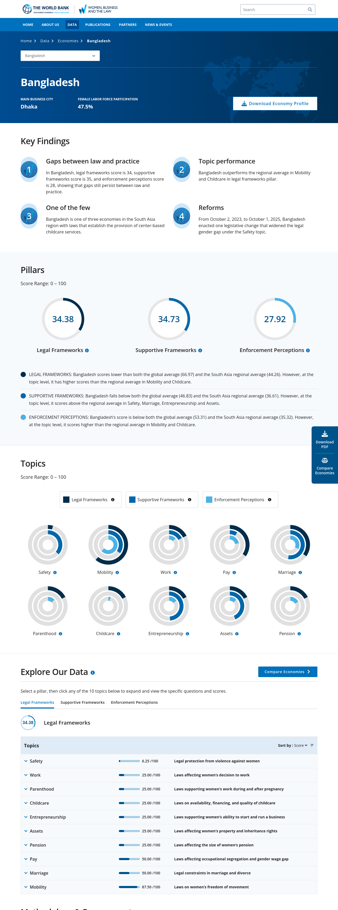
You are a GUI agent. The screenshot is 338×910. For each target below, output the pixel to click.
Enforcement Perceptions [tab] (134, 703)
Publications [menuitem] (98, 24)
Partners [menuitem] (128, 24)
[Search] (277, 9)
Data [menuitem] (72, 24)
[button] (60, 55)
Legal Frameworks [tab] (37, 703)
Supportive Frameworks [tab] (82, 703)
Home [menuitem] (28, 24)
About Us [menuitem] (50, 24)
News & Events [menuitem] (158, 24)
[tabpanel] (169, 804)
